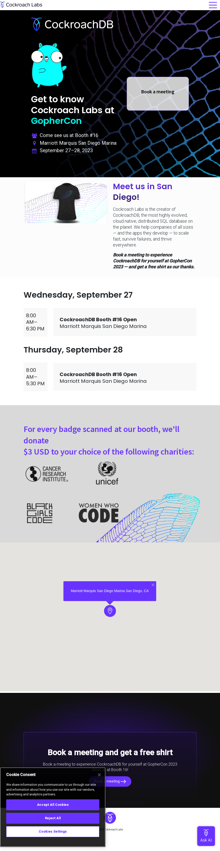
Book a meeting (110, 781)
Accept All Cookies (53, 805)
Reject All (53, 818)
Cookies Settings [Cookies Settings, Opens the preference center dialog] (53, 831)
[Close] (99, 774)
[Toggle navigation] (213, 5)
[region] (53, 807)
